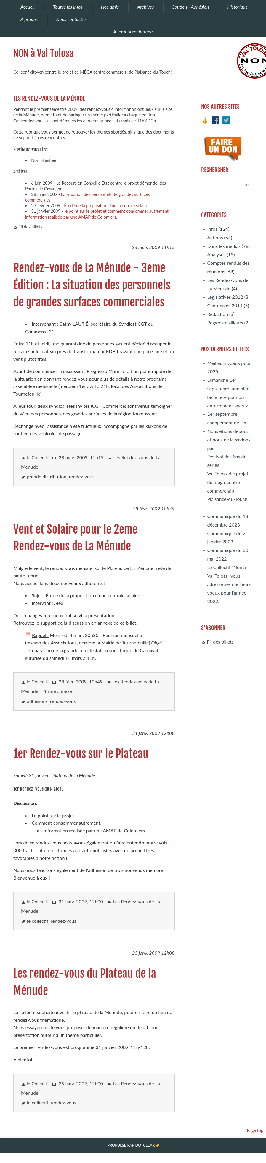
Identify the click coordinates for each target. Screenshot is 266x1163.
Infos (212, 229)
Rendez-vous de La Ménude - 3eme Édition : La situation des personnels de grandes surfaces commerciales (91, 285)
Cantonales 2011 (224, 305)
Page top (255, 1130)
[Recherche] (221, 184)
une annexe (60, 691)
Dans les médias (223, 246)
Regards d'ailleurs (225, 322)
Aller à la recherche (133, 31)
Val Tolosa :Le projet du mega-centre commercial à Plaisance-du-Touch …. (227, 490)
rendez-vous (81, 476)
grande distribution (46, 476)
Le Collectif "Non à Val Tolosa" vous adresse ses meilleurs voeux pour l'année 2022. (229, 584)
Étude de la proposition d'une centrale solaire (106, 205)
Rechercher (214, 169)
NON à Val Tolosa (43, 53)
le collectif (37, 921)
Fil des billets (30, 226)
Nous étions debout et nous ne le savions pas (228, 439)
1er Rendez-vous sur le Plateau (80, 753)
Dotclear (145, 1145)
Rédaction (217, 314)
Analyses (216, 254)
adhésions (37, 701)
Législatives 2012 (225, 297)
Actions (215, 237)
